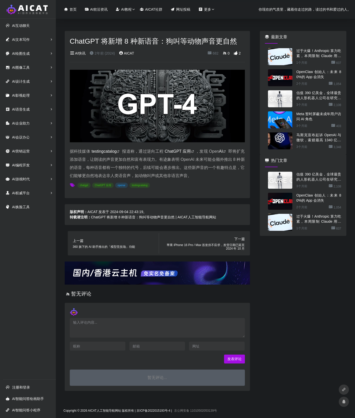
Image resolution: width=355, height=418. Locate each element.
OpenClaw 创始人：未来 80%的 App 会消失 (318, 74)
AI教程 (123, 9)
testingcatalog (104, 151)
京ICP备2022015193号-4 (153, 410)
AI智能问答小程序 (23, 410)
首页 (70, 9)
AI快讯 (78, 53)
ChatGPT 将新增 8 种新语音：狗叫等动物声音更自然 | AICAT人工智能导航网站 (153, 217)
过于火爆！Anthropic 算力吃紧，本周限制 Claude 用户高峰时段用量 (318, 53)
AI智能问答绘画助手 (25, 398)
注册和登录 (18, 387)
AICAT (126, 53)
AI (221, 151)
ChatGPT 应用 (178, 151)
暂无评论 (81, 294)
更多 (204, 9)
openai (121, 185)
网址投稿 (180, 9)
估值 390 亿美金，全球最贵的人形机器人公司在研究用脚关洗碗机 (318, 95)
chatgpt (84, 185)
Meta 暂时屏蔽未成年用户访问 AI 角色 (318, 116)
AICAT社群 (151, 9)
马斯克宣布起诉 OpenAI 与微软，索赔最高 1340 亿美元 (318, 138)
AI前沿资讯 (96, 9)
